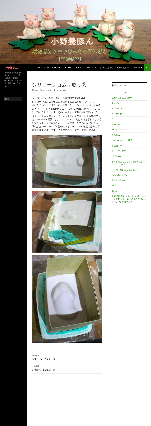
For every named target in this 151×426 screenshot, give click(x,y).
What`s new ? (43, 68)
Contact (138, 68)
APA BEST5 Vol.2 (120, 129)
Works (68, 68)
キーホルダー (118, 113)
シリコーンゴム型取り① (67, 357)
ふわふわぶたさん (120, 175)
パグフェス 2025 (119, 92)
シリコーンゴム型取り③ (67, 367)
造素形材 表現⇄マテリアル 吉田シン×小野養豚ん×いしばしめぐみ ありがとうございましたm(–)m (129, 199)
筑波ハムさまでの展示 (122, 140)
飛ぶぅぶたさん (119, 180)
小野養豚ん (11, 67)
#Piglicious (117, 135)
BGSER (115, 191)
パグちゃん (117, 156)
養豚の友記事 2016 (123, 68)
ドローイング (118, 108)
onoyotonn (61, 90)
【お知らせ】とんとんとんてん (126, 169)
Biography (91, 68)
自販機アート (118, 145)
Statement (56, 68)
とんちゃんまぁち (106, 68)
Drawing (79, 68)
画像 (36, 90)
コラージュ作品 (119, 151)
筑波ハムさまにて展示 (122, 97)
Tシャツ (115, 103)
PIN (113, 119)
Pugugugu (116, 124)
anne (114, 185)
